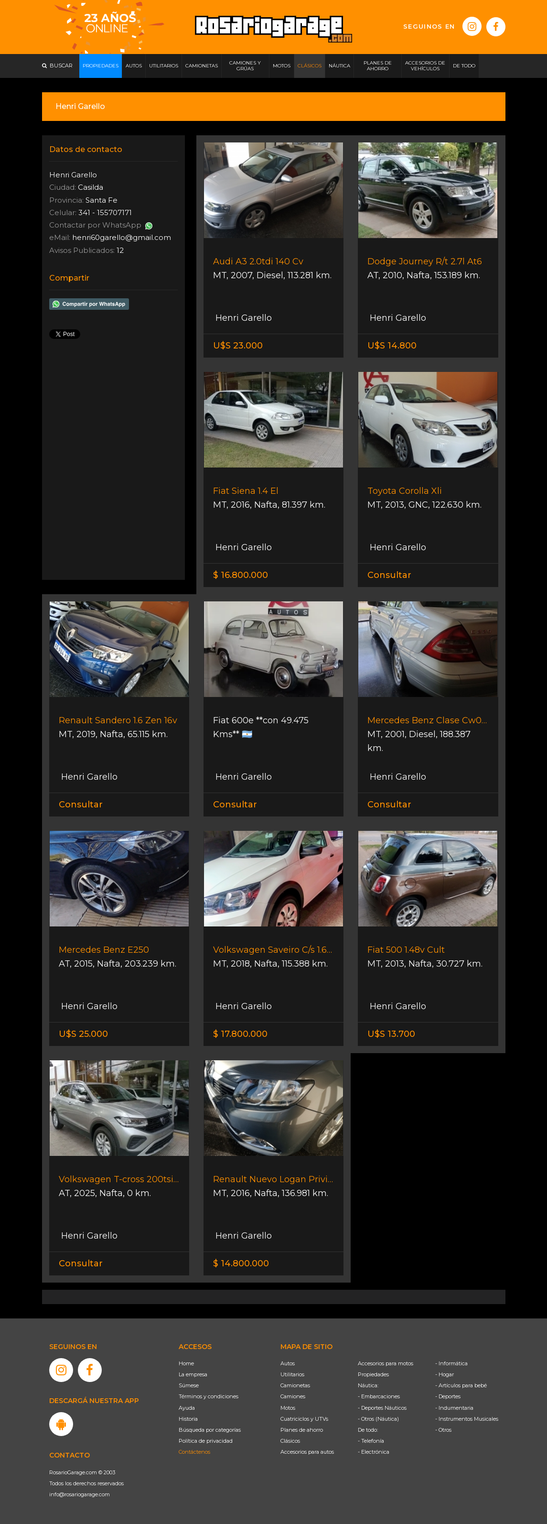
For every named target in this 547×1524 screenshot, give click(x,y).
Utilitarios (292, 1374)
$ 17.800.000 (240, 1034)
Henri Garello (242, 318)
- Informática (451, 1363)
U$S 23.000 (238, 345)
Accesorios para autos (307, 1451)
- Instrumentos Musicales (466, 1418)
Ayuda (187, 1407)
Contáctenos (194, 1451)
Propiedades (373, 1374)
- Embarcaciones (379, 1396)
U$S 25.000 (83, 1034)
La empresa (193, 1374)
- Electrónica (373, 1451)
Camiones (292, 1396)
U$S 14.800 (392, 345)
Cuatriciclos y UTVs (304, 1418)
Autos (287, 1363)
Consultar (389, 575)
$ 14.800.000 (241, 1263)
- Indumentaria (454, 1407)
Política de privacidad (206, 1440)
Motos (287, 1407)
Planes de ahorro (301, 1429)
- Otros (443, 1429)
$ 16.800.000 (240, 575)
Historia (188, 1418)
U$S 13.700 (391, 1034)
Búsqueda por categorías (210, 1429)
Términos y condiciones (208, 1396)
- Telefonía (371, 1440)
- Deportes (448, 1396)
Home (186, 1363)
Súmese (189, 1385)
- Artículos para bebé (461, 1385)
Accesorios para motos (385, 1363)
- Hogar (444, 1374)
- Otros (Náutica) (378, 1418)
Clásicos (290, 1440)
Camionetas (295, 1385)
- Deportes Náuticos (382, 1407)
